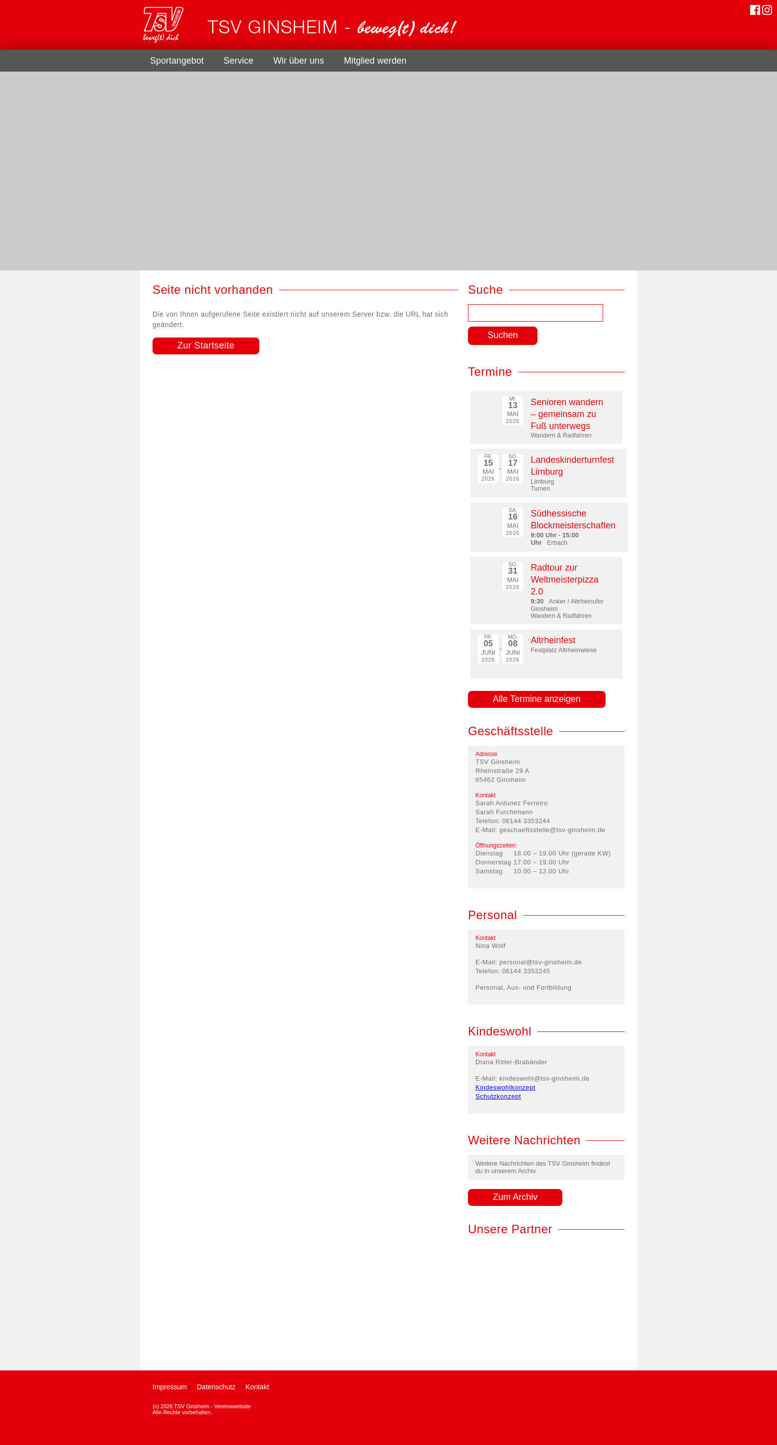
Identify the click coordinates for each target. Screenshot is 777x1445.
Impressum (170, 1387)
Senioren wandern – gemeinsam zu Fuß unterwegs (567, 414)
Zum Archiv (515, 1197)
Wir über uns (298, 61)
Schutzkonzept (498, 1096)
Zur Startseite (205, 345)
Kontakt (257, 1387)
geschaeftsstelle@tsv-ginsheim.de (552, 830)
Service (238, 61)
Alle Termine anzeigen (537, 699)
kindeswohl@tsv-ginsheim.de (544, 1078)
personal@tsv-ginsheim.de (540, 962)
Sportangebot (177, 61)
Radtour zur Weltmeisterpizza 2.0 (565, 579)
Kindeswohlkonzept (505, 1087)
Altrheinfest (553, 640)
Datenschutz (216, 1387)
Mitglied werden (375, 61)
